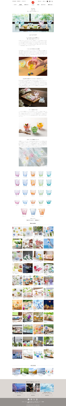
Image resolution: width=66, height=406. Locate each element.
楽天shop (37, 220)
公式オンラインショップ (30, 220)
